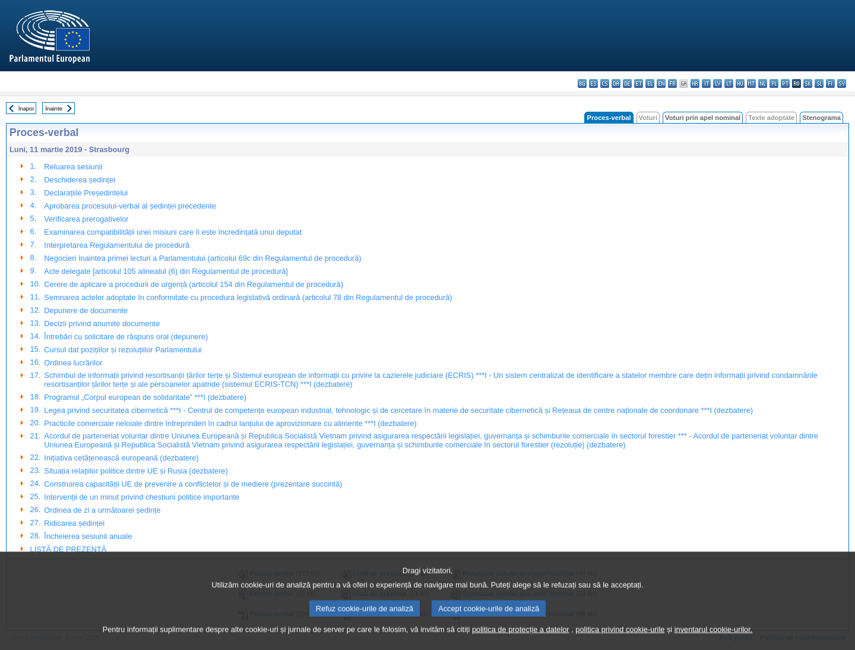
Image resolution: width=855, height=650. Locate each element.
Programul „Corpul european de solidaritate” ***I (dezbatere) (145, 397)
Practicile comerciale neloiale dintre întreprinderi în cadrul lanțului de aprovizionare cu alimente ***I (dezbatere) (230, 423)
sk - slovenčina (807, 83)
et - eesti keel (638, 83)
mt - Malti (751, 83)
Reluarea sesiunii (73, 166)
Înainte (53, 108)
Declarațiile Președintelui (86, 192)
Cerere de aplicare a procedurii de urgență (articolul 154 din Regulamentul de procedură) (193, 284)
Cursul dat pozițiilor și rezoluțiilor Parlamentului (122, 349)
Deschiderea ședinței (79, 179)
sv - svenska (841, 83)
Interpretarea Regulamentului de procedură (116, 245)
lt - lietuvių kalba (728, 83)
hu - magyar (740, 83)
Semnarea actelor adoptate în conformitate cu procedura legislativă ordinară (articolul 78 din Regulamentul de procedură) (248, 297)
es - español (593, 83)
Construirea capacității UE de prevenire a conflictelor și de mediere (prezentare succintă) (193, 483)
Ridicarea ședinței (74, 523)
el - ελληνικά (649, 83)
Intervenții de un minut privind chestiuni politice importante (141, 497)
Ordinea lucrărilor (73, 362)
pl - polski (774, 83)
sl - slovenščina (819, 83)
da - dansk (616, 83)
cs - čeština (604, 83)
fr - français (672, 83)
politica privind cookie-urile (619, 639)
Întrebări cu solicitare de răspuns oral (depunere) (126, 336)
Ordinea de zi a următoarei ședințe (102, 510)
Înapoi (26, 108)
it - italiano (706, 83)
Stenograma (821, 117)
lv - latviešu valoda (717, 83)
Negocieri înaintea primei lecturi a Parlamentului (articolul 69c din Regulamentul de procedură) (202, 258)
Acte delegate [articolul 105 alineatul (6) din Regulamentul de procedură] (165, 271)
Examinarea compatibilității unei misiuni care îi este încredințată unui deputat (173, 232)
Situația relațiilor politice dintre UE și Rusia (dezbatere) (135, 470)
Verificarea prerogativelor (86, 218)
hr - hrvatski (695, 83)
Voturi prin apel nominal (702, 117)
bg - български (582, 83)
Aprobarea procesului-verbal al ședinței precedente (130, 205)
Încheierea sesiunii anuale (88, 536)
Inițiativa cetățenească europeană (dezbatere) (121, 457)
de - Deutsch (627, 83)
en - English (661, 83)
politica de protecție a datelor (520, 639)
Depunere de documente (86, 310)
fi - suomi (830, 83)
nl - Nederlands (762, 83)
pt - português (785, 83)
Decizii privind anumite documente (102, 323)
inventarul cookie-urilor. (713, 639)
